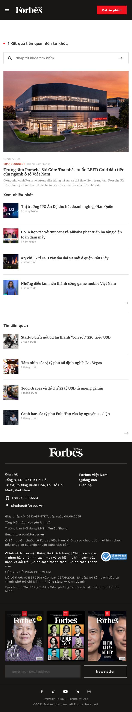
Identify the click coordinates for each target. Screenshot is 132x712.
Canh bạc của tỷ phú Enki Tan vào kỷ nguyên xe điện (65, 414)
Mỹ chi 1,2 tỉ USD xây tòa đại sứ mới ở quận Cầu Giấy (64, 258)
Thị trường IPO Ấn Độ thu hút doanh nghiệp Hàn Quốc (67, 206)
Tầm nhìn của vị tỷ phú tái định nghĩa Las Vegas (61, 363)
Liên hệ (85, 485)
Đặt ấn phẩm (112, 10)
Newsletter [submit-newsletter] (105, 671)
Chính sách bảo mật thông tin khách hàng (37, 553)
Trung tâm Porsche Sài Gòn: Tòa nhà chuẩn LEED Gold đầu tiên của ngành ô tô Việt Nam (64, 172)
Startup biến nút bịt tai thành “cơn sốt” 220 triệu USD (66, 337)
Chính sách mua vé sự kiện (48, 557)
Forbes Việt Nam (93, 475)
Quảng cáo (88, 480)
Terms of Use (78, 698)
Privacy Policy (54, 698)
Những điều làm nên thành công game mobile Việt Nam (68, 283)
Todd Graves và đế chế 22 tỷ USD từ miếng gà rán (62, 388)
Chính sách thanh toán (49, 562)
